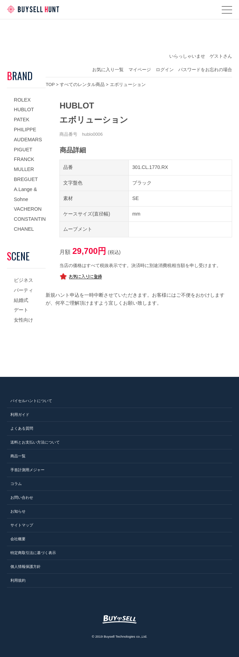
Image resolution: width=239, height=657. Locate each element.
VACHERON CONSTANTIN (30, 214)
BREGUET (26, 179)
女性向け (23, 320)
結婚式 (21, 300)
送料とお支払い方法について (35, 442)
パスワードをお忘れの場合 (205, 69)
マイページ (139, 69)
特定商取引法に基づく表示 (33, 553)
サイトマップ (21, 525)
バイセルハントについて (31, 401)
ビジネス (23, 280)
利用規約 (18, 580)
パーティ (23, 290)
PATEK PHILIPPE (25, 124)
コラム (16, 484)
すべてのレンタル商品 (82, 84)
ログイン (165, 69)
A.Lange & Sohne (25, 194)
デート (21, 310)
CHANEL (24, 229)
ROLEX (22, 100)
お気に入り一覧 (108, 69)
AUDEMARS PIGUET (28, 144)
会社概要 (18, 539)
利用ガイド (19, 414)
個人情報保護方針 (25, 566)
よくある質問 (21, 428)
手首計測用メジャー (27, 470)
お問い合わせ (21, 497)
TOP (50, 84)
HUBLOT (24, 109)
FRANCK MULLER (24, 164)
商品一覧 (18, 456)
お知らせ (18, 511)
